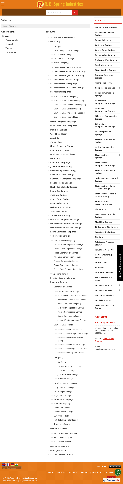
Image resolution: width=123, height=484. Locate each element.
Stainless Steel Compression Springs (67, 87)
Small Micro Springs (59, 211)
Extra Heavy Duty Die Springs (66, 50)
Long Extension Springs (61, 183)
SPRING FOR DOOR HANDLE (62, 37)
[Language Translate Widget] (12, 467)
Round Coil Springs (59, 191)
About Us (54, 138)
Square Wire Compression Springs (65, 178)
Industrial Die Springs (63, 54)
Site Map (110, 472)
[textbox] (59, 12)
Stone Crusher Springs (60, 215)
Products (50, 31)
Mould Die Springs (61, 62)
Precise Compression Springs (63, 170)
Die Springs (55, 41)
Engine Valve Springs (59, 203)
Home (5, 26)
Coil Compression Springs (62, 174)
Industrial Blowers (58, 428)
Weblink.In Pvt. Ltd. (30, 481)
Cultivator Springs (58, 195)
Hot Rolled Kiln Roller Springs (63, 187)
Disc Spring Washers (59, 446)
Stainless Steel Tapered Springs (64, 79)
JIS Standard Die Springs (64, 58)
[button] (104, 339)
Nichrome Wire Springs (60, 207)
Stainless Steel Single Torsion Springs (67, 75)
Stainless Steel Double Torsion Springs (68, 71)
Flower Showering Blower (61, 146)
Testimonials (12, 40)
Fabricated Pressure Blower (62, 154)
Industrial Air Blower (59, 150)
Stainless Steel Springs (60, 92)
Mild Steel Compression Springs (64, 219)
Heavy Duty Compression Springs (65, 227)
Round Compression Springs (63, 231)
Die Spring (58, 46)
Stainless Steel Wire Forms (62, 454)
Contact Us (11, 52)
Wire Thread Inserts (59, 134)
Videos (9, 48)
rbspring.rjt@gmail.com (105, 349)
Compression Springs (60, 236)
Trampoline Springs (59, 274)
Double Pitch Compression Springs (66, 223)
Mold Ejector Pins (58, 450)
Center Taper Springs (60, 199)
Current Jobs (56, 142)
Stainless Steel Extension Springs (65, 67)
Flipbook (9, 44)
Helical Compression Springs (63, 121)
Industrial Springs (58, 282)
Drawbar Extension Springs (62, 278)
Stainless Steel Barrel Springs (63, 83)
